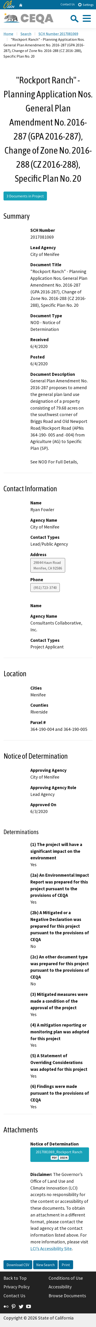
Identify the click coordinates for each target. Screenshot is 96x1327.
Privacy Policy (17, 1287)
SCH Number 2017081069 (58, 33)
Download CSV (18, 1264)
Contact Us (67, 4)
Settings (85, 4)
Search (26, 33)
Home (8, 33)
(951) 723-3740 (45, 587)
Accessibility (60, 1287)
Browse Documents (67, 1295)
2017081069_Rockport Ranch (60, 1155)
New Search (45, 1264)
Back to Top (15, 1278)
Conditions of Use (66, 1278)
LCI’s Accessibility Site (51, 1248)
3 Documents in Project (25, 196)
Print (66, 1264)
